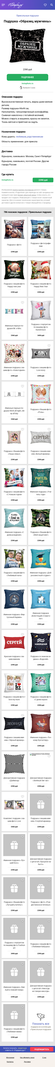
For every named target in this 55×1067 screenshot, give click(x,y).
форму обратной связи (27, 195)
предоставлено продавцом (23, 190)
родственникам (35, 136)
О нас (44, 1057)
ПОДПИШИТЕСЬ (41, 1049)
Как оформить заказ (27, 1057)
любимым (21, 136)
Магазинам (10, 1057)
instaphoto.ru (27, 83)
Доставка (27, 1062)
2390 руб (43, 180)
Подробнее (27, 77)
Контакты (10, 1062)
